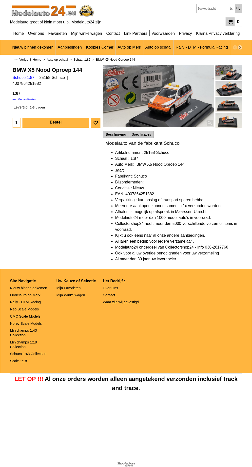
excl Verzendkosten (24, 99)
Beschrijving (116, 134)
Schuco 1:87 (24, 77)
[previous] (235, 47)
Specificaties (141, 134)
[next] (240, 47)
